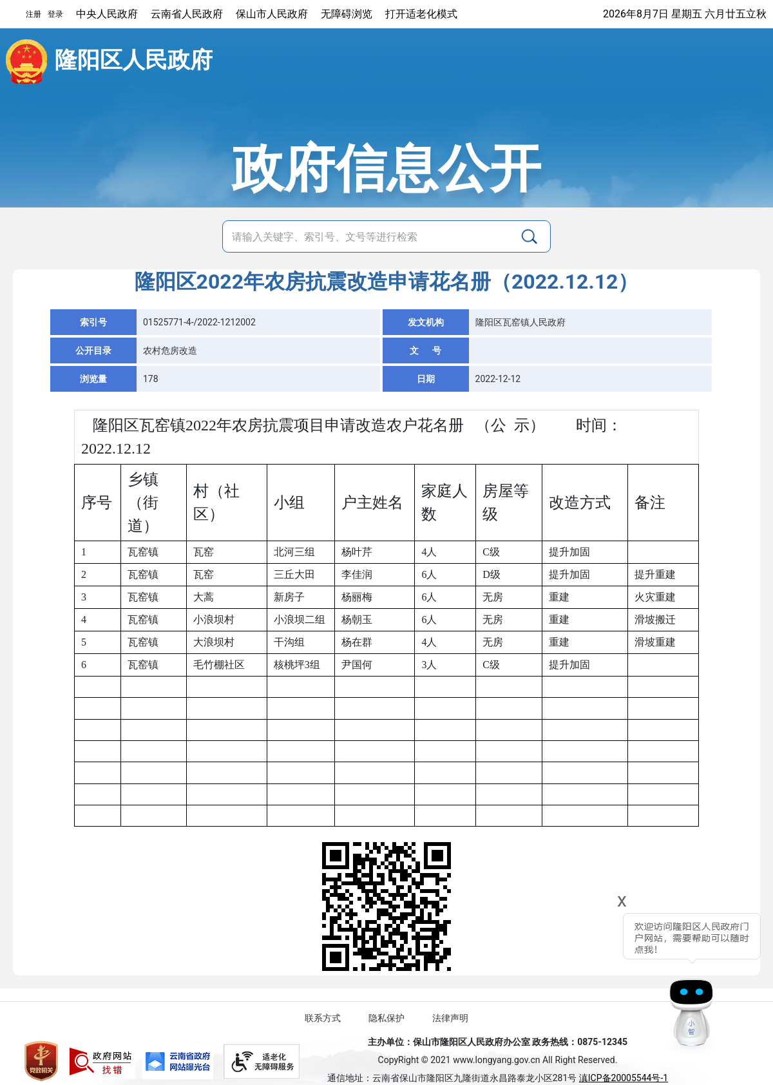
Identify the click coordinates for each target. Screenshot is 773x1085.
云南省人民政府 (187, 14)
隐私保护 (386, 1018)
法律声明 (450, 1018)
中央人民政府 (107, 14)
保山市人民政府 (272, 14)
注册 (33, 14)
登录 (55, 14)
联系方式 (323, 1018)
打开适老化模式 (421, 14)
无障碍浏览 (346, 14)
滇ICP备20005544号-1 (623, 1078)
